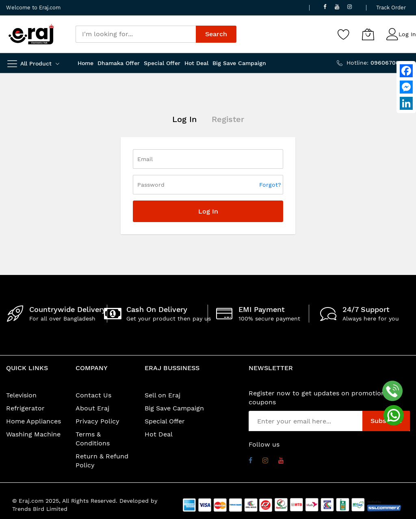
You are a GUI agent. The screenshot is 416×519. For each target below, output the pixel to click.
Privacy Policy (97, 421)
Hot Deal (159, 434)
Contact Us (93, 395)
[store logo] (31, 34)
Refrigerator (25, 408)
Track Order (391, 7)
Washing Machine (33, 434)
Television (21, 395)
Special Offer (165, 421)
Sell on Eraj (162, 395)
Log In (407, 34)
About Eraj (92, 408)
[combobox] (136, 34)
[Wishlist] (344, 34)
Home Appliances (33, 421)
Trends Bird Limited (39, 509)
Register (228, 119)
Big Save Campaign (174, 408)
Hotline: (378, 62)
